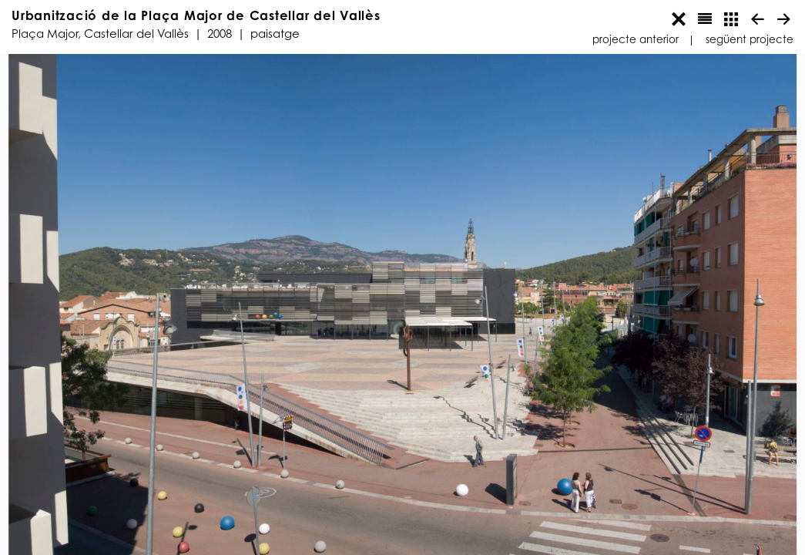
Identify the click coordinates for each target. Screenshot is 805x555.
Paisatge (275, 33)
